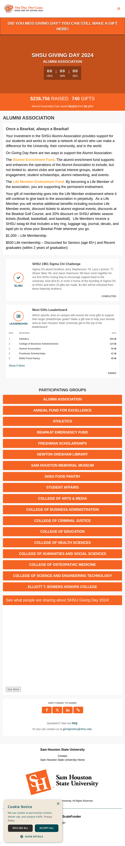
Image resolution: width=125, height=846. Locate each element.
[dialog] (33, 821)
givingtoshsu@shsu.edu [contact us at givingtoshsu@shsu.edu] (77, 729)
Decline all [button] (20, 828)
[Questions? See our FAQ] (74, 723)
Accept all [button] (47, 828)
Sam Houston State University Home (62, 759)
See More (13, 689)
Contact (62, 755)
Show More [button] (17, 365)
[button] (33, 836)
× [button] (57, 803)
